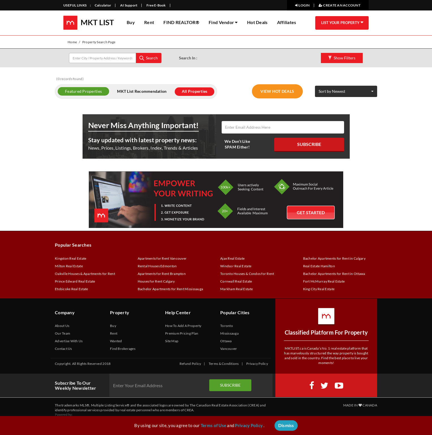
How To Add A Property (183, 326)
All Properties (195, 91)
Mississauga (229, 333)
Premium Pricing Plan (181, 333)
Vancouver (228, 348)
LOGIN (302, 5)
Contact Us (63, 348)
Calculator (103, 5)
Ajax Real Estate (232, 258)
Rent (149, 22)
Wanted (116, 341)
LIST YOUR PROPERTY (341, 22)
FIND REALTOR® (181, 22)
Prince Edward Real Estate (75, 281)
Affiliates (286, 22)
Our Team (62, 333)
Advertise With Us (69, 341)
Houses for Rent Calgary (156, 281)
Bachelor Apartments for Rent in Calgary (334, 258)
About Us (62, 326)
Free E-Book (156, 5)
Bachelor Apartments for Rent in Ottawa (334, 274)
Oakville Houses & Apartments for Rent (85, 274)
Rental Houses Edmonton (157, 266)
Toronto (226, 326)
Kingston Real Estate (70, 258)
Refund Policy (190, 363)
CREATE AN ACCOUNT (339, 5)
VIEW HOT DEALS (277, 91)
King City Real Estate (319, 289)
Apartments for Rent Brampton (162, 274)
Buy (131, 22)
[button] (346, 91)
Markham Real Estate (236, 289)
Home (72, 42)
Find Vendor (223, 22)
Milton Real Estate (69, 266)
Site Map (171, 341)
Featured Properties (83, 91)
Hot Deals (257, 22)
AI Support (129, 5)
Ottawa (226, 341)
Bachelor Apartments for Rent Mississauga (170, 289)
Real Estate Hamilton (319, 266)
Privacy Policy (257, 363)
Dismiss (286, 425)
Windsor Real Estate (235, 266)
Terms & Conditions (224, 363)
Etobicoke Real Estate (71, 289)
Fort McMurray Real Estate (324, 281)
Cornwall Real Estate (236, 281)
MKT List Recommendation (142, 91)
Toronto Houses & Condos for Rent (247, 274)
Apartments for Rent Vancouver (162, 258)
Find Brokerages (122, 348)
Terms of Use (213, 425)
